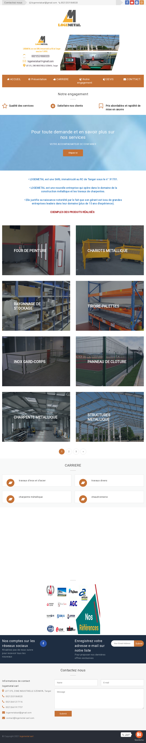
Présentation (37, 79)
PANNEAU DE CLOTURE (107, 362)
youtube (132, 3)
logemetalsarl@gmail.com (43, 3)
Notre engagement (84, 81)
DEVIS (108, 79)
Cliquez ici (73, 153)
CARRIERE (61, 79)
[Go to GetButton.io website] (139, 740)
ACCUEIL (14, 79)
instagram (142, 3)
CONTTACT (131, 79)
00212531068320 (68, 3)
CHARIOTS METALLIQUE (108, 251)
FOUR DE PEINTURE (30, 251)
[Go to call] (139, 734)
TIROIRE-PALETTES (103, 306)
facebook (127, 3)
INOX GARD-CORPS (29, 362)
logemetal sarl (27, 736)
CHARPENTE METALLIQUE (35, 417)
